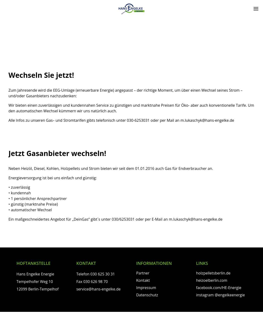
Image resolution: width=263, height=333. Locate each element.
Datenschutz (147, 295)
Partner (142, 273)
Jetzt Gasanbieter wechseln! (57, 153)
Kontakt (143, 280)
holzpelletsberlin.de (213, 273)
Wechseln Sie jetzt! (41, 75)
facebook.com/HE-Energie (218, 287)
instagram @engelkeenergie (220, 295)
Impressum (146, 287)
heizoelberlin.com (211, 280)
